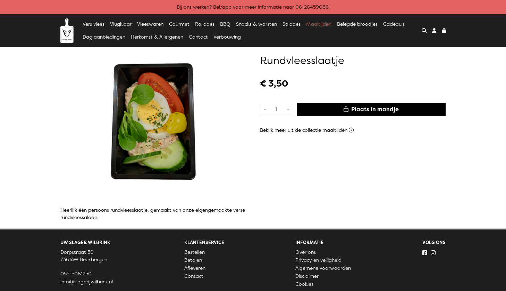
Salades (291, 24)
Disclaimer (307, 276)
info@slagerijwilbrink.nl (86, 281)
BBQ (225, 24)
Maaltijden (318, 24)
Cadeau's (394, 24)
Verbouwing (227, 37)
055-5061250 (76, 273)
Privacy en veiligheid (318, 260)
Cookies (304, 284)
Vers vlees (93, 24)
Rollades (204, 24)
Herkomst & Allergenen (157, 37)
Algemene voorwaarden (323, 268)
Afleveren (194, 268)
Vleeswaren (150, 24)
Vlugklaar (121, 24)
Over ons (305, 252)
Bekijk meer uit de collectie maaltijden (307, 130)
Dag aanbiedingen (104, 37)
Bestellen (194, 252)
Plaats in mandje (371, 109)
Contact (198, 37)
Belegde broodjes (357, 24)
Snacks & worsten (256, 24)
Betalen (193, 260)
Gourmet (179, 24)
